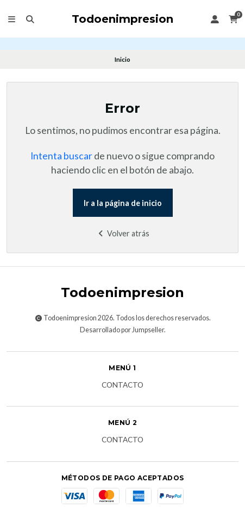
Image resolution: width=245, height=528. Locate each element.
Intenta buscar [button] (61, 156)
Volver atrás (122, 233)
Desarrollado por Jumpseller (122, 330)
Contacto (122, 385)
